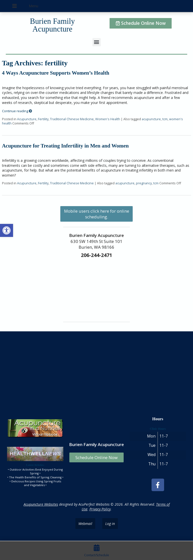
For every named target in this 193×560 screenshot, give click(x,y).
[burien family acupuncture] (96, 372)
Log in (110, 523)
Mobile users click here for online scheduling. (96, 214)
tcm (165, 119)
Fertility (43, 119)
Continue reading (17, 111)
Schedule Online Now (96, 457)
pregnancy (144, 183)
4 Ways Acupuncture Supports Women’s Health (55, 73)
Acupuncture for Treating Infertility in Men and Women (65, 146)
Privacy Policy (100, 509)
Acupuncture (26, 119)
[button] (6, 230)
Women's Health (107, 119)
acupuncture (151, 119)
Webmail (85, 523)
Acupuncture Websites (41, 504)
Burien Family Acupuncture (52, 25)
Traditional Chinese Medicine (72, 119)
